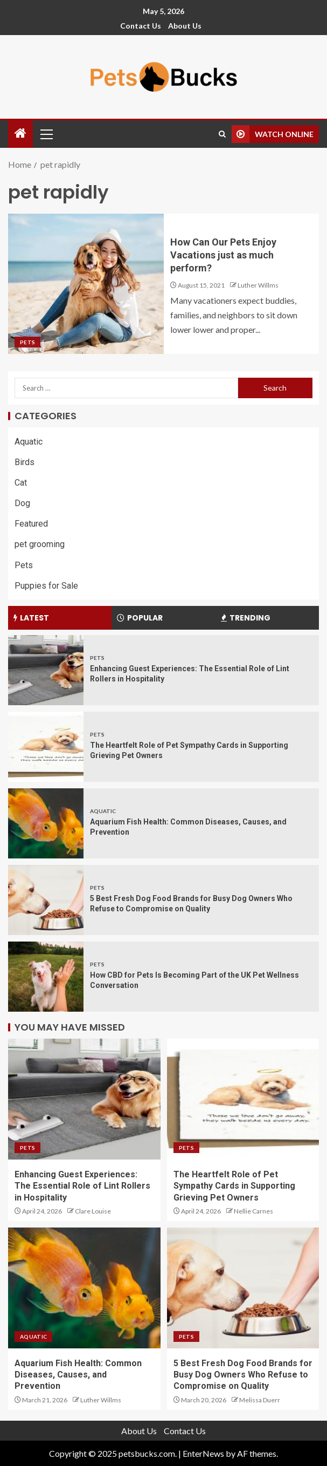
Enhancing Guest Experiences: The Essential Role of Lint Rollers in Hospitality (82, 1186)
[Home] (20, 133)
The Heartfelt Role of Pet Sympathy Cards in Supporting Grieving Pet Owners (234, 1186)
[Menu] (46, 133)
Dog (22, 503)
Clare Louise (93, 1211)
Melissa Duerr (259, 1400)
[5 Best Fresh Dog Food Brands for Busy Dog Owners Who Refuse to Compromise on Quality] (46, 900)
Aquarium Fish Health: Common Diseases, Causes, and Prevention (78, 1375)
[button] (46, 133)
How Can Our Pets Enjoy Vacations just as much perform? (223, 255)
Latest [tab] (31, 617)
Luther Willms (258, 285)
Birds (24, 462)
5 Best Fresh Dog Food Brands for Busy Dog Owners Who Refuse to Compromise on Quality (242, 1375)
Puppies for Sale (46, 586)
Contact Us (140, 25)
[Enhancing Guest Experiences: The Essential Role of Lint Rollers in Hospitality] (46, 670)
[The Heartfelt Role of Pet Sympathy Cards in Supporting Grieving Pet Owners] (46, 747)
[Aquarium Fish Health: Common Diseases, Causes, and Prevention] (46, 823)
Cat (21, 483)
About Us (184, 25)
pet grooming (40, 544)
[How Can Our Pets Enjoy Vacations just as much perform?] (86, 284)
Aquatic (29, 442)
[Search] (222, 134)
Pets (27, 342)
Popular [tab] (140, 617)
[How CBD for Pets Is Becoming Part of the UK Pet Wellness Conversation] (46, 977)
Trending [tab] (245, 617)
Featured (31, 524)
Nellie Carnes (253, 1211)
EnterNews (203, 1453)
